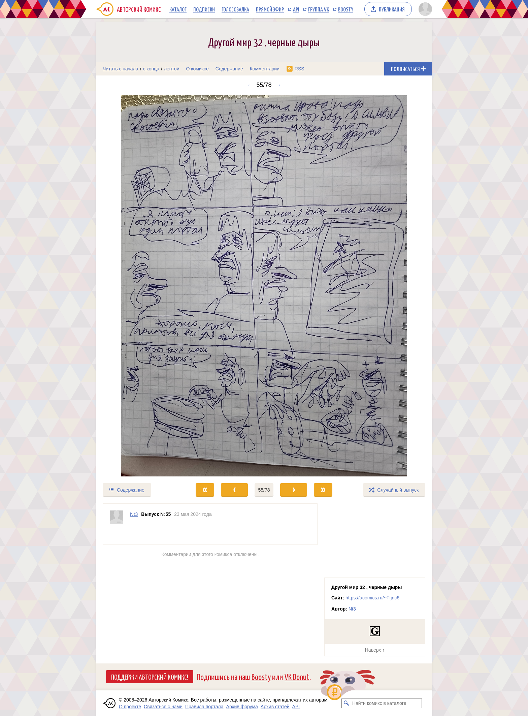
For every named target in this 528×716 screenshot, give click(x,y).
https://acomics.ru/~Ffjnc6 (372, 597)
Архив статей (275, 706)
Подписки (204, 9)
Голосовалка (235, 9)
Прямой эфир (270, 9)
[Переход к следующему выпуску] (264, 285)
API (296, 9)
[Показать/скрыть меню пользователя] (424, 9)
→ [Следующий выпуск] (278, 85)
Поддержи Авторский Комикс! (149, 676)
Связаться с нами (163, 706)
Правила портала (204, 706)
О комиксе (197, 68)
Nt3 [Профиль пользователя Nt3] (134, 514)
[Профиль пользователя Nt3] (116, 517)
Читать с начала (120, 68)
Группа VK (318, 9)
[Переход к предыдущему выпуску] (138, 285)
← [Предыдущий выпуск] (250, 85)
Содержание (229, 68)
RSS (299, 68)
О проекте (130, 706)
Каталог (178, 9)
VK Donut (297, 676)
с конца (151, 68)
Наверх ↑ (375, 650)
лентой (171, 68)
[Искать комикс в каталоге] (346, 703)
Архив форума (242, 706)
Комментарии (264, 68)
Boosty (345, 9)
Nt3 (352, 609)
